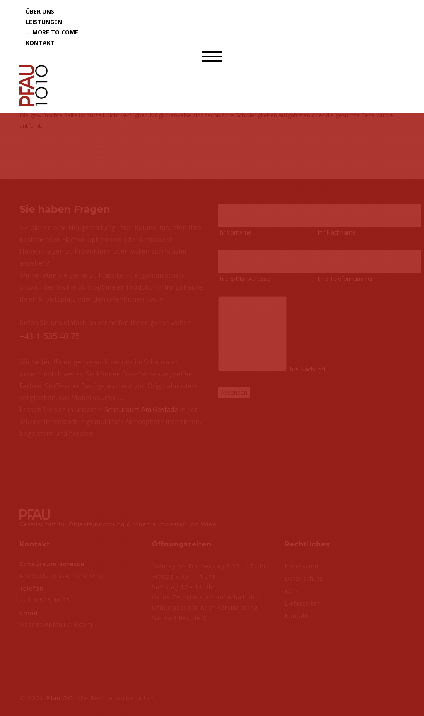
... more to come (52, 32)
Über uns (40, 11)
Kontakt (40, 43)
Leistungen (44, 22)
